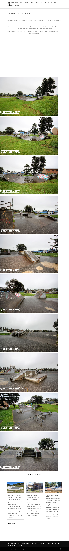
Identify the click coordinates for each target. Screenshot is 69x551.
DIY (32, 543)
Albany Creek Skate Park (52, 495)
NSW (26, 2)
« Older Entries (11, 523)
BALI (55, 2)
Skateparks (14, 2)
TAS (46, 2)
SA (37, 2)
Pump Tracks (21, 543)
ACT (42, 2)
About (17, 5)
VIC (32, 2)
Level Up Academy (33, 495)
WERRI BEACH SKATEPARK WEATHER (34, 72)
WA (51, 2)
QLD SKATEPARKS (34, 475)
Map (8, 2)
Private (28, 543)
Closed (36, 543)
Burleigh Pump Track (14, 495)
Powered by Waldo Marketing (15, 549)
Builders (9, 5)
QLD (21, 2)
